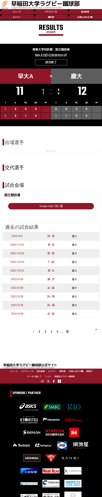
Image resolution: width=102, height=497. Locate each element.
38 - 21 (51, 279)
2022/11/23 (17, 244)
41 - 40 (51, 288)
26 (67, 331)
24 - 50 (51, 296)
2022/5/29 (17, 279)
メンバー (17, 17)
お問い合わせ (84, 17)
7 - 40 (51, 262)
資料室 (51, 17)
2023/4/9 (17, 236)
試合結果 (85, 11)
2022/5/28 (17, 287)
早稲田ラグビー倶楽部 (64, 376)
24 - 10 (51, 236)
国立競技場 (62, 49)
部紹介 (89, 371)
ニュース (17, 11)
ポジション (51, 151)
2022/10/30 (17, 253)
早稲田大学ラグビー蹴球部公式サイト (52, 366)
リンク (48, 376)
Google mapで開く (51, 206)
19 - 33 (51, 253)
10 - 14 (51, 270)
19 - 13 (51, 244)
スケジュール (51, 11)
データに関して (34, 376)
